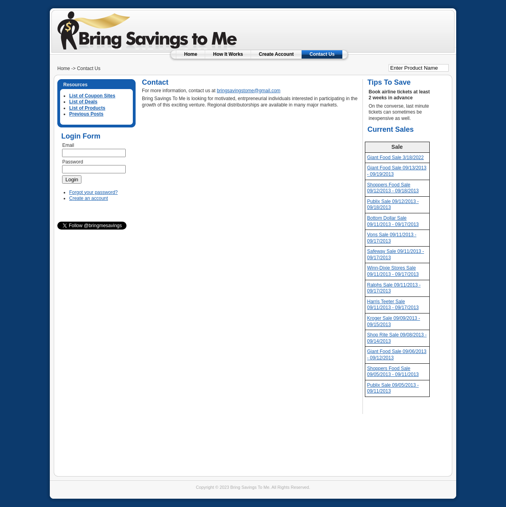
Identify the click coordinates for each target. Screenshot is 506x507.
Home (190, 54)
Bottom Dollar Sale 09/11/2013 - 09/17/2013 (393, 221)
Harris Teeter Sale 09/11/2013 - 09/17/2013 (393, 305)
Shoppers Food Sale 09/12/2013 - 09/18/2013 (393, 188)
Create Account (276, 54)
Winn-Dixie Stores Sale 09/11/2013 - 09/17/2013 (393, 271)
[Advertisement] (355, 26)
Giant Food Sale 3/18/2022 (395, 157)
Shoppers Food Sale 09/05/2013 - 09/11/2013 (393, 372)
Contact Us (322, 54)
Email (68, 145)
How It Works (228, 54)
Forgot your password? (93, 192)
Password (72, 162)
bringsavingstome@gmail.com (248, 90)
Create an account (88, 198)
